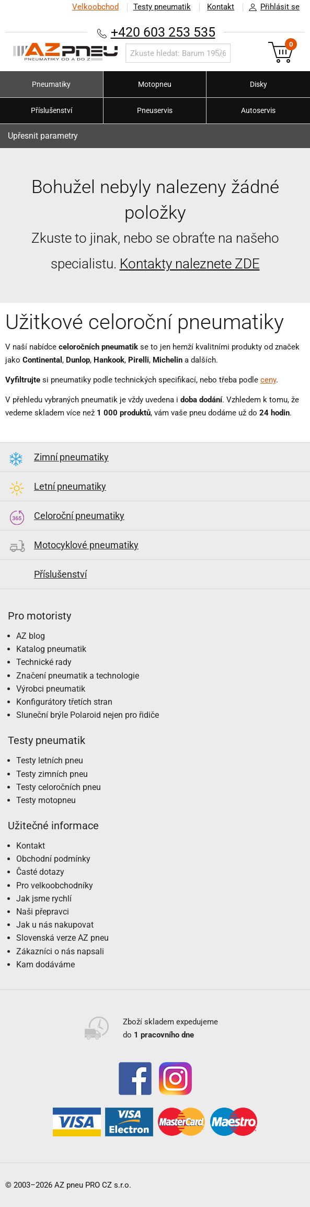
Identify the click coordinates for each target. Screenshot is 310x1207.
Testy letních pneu (49, 760)
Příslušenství (51, 110)
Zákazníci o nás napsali (60, 951)
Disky (258, 84)
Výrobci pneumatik (50, 689)
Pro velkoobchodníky (54, 885)
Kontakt (220, 7)
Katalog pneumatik (51, 649)
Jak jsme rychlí (44, 899)
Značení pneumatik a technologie (77, 676)
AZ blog (30, 636)
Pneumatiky (51, 84)
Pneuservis (155, 110)
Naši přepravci (42, 912)
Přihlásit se (271, 7)
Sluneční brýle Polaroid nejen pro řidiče (87, 715)
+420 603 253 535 (163, 32)
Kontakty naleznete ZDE (190, 264)
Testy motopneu (46, 800)
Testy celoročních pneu (58, 787)
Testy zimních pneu (52, 774)
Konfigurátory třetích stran (64, 702)
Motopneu (154, 84)
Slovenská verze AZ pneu (62, 938)
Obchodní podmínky (53, 859)
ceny (268, 380)
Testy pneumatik (161, 7)
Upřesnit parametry (43, 136)
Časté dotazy (40, 872)
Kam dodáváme (45, 964)
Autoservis (258, 110)
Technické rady (44, 662)
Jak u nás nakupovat (55, 925)
